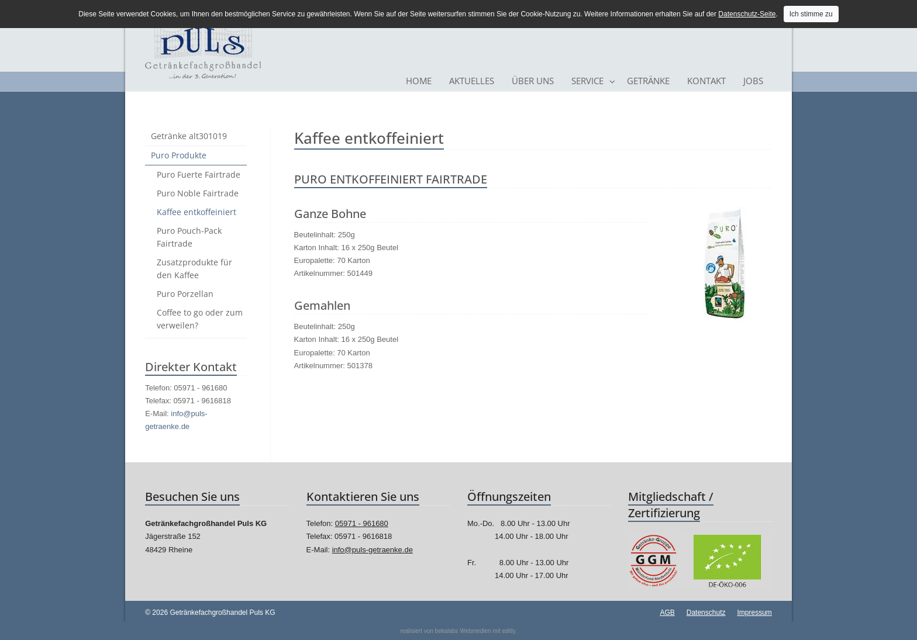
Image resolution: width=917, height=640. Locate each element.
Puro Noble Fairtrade (198, 193)
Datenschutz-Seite (746, 14)
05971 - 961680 (361, 523)
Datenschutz (706, 612)
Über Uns (533, 81)
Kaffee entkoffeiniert (196, 211)
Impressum (754, 612)
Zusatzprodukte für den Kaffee (194, 269)
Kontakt (706, 81)
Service (587, 81)
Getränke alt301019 (189, 135)
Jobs (753, 81)
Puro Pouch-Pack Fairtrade (189, 237)
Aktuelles (471, 81)
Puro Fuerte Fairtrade (198, 174)
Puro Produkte (178, 155)
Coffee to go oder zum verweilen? (200, 319)
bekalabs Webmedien (463, 631)
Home (419, 81)
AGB (667, 612)
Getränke (648, 81)
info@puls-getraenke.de (372, 549)
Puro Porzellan (185, 293)
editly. (509, 631)
